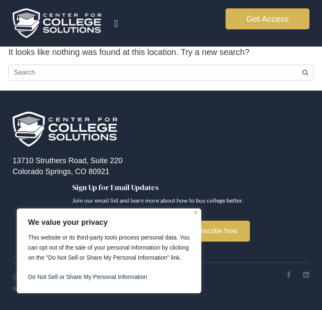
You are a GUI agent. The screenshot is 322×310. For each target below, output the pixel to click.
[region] (109, 250)
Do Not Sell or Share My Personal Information (87, 277)
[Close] (195, 212)
